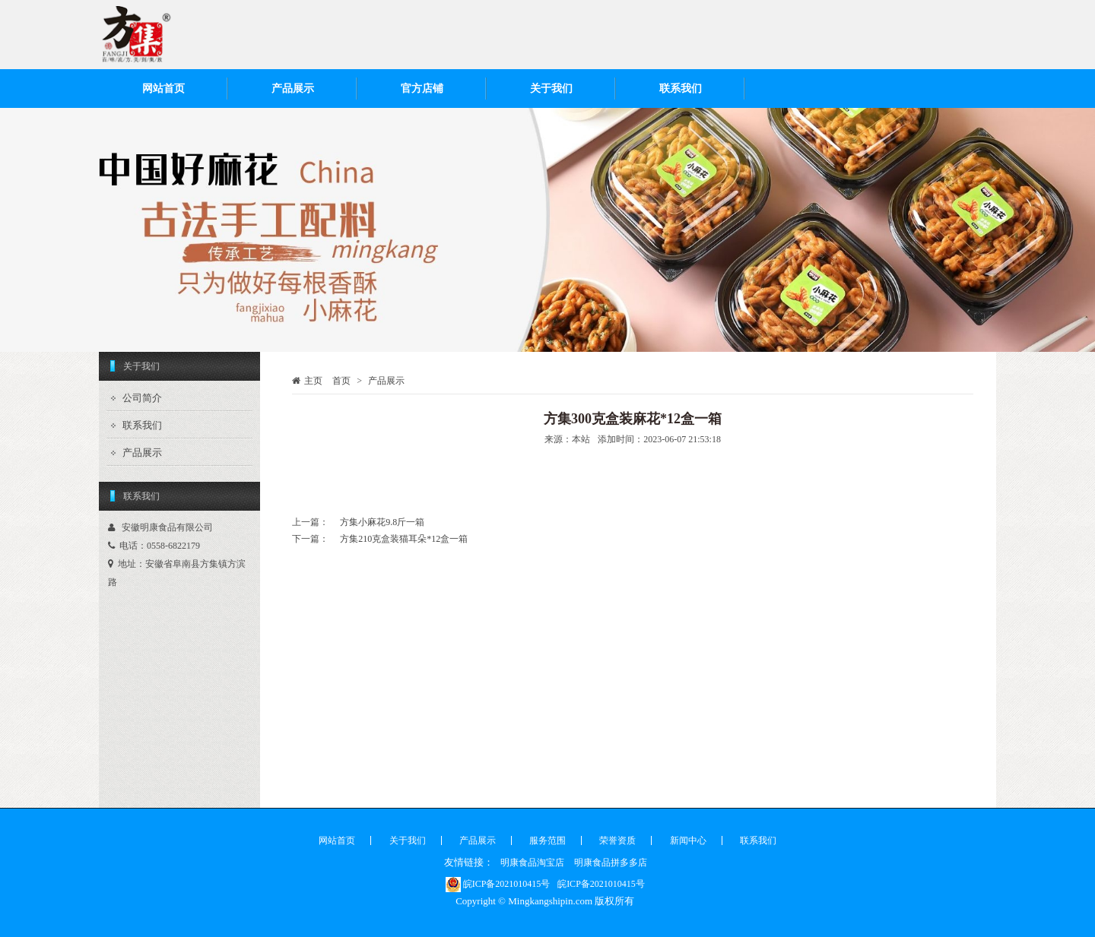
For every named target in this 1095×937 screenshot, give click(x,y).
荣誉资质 (617, 840)
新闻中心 (688, 840)
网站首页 (163, 88)
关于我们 (551, 88)
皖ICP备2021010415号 (498, 883)
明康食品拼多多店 (610, 862)
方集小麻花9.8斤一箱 (382, 522)
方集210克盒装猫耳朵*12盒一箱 (404, 538)
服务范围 (547, 840)
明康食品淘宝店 (532, 862)
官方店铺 (422, 88)
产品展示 (292, 88)
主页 (313, 380)
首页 (341, 380)
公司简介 (142, 398)
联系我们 (680, 88)
